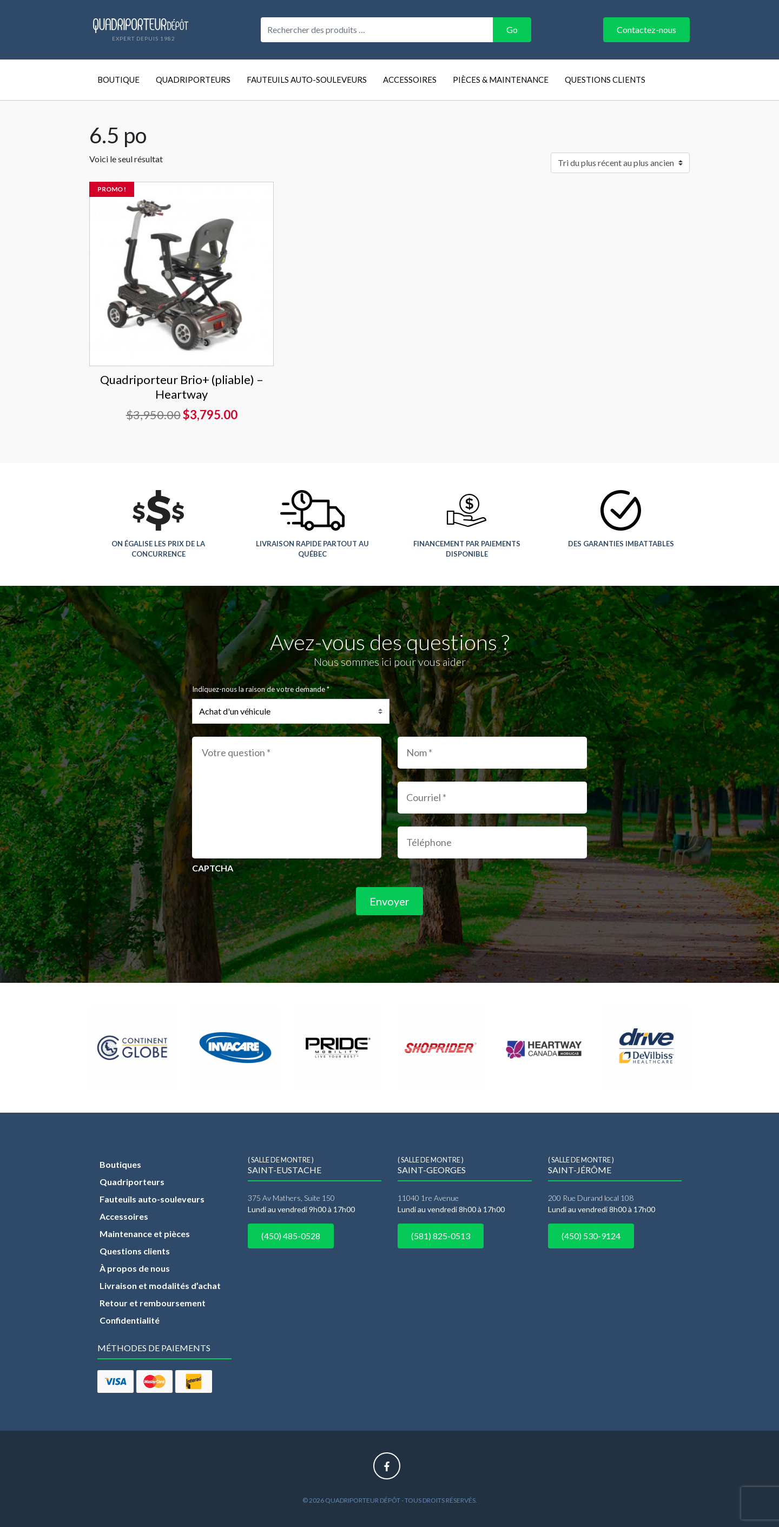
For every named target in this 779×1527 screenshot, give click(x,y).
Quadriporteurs (193, 79)
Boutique (118, 79)
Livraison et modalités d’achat (160, 1285)
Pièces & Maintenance (501, 79)
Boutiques (120, 1164)
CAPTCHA (212, 868)
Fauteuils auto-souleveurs (307, 79)
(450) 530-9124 (591, 1236)
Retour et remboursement (153, 1303)
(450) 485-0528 (290, 1236)
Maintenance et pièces (145, 1233)
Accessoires (410, 79)
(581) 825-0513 (440, 1236)
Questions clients (605, 79)
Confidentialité (130, 1320)
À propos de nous (135, 1268)
